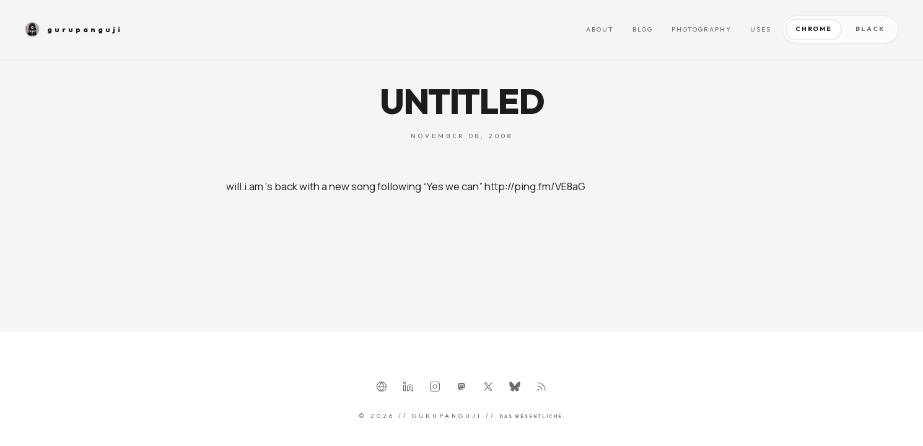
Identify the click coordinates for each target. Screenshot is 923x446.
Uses (760, 29)
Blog (642, 29)
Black (870, 29)
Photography (701, 29)
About (600, 29)
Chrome (813, 29)
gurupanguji (74, 29)
